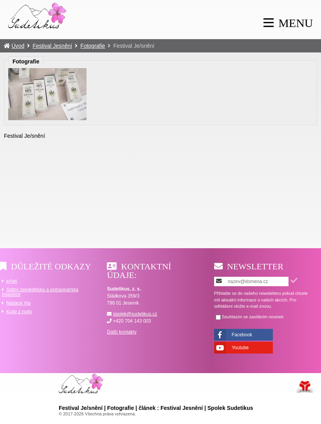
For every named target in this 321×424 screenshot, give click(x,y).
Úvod (37, 15)
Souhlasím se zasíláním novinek (253, 317)
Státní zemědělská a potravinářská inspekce (40, 292)
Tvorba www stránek (304, 387)
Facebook (242, 334)
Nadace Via (18, 303)
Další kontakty (121, 332)
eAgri (11, 281)
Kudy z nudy (19, 311)
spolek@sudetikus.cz (135, 314)
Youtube (240, 347)
